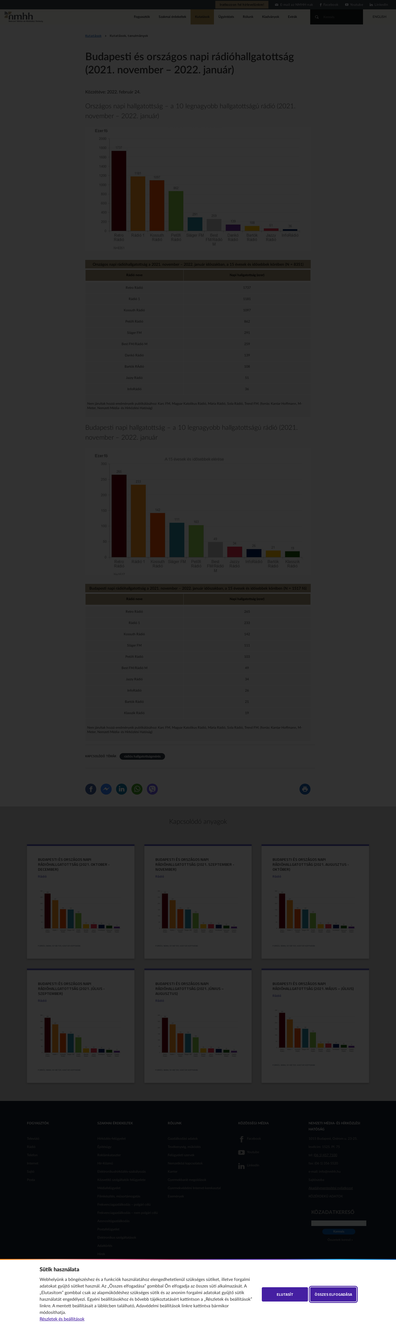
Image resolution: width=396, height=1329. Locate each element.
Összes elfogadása (333, 1294)
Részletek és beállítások (62, 1319)
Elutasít (285, 1294)
